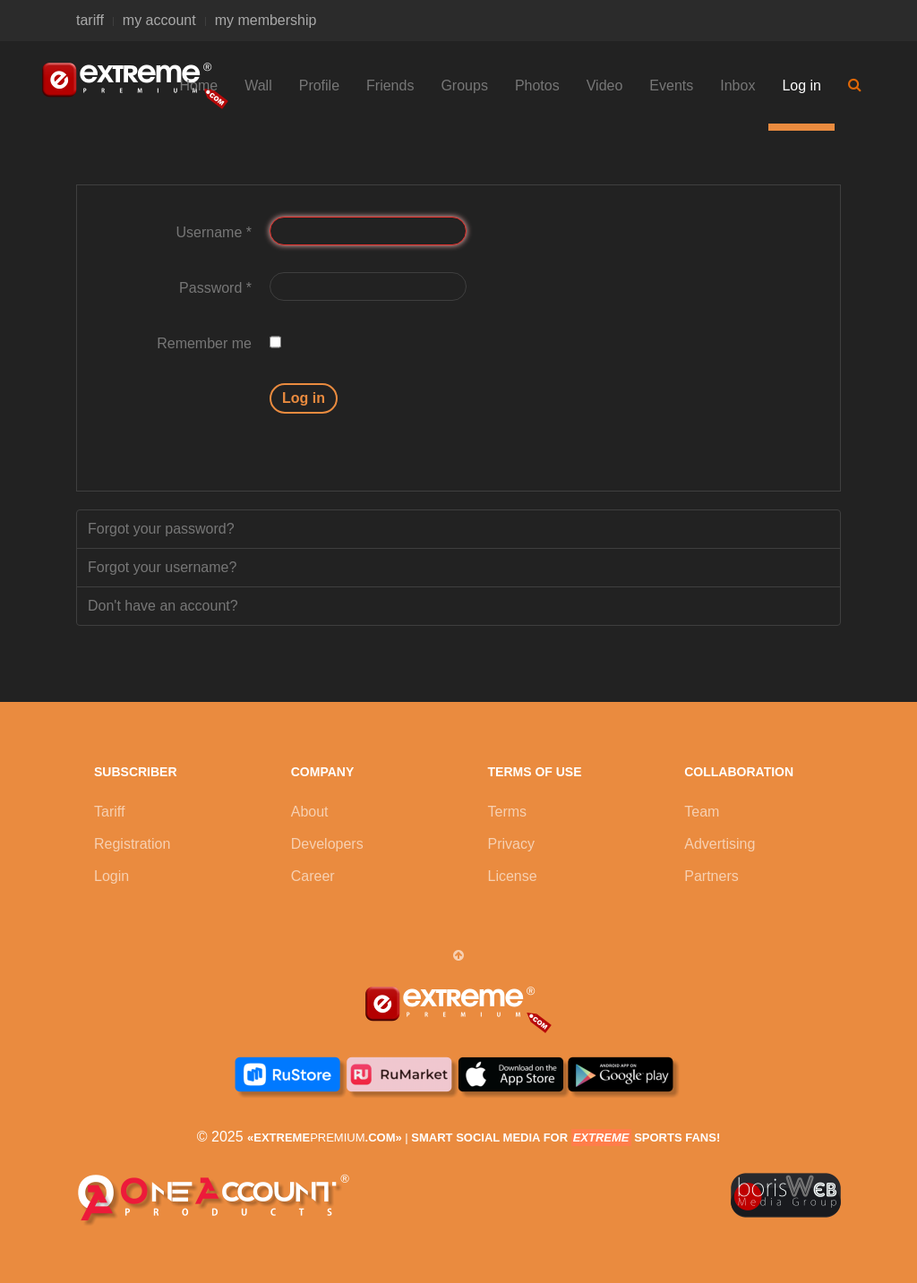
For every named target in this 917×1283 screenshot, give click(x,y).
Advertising (719, 843)
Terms (507, 811)
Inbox (737, 85)
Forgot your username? (162, 567)
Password (215, 287)
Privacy (511, 843)
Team (701, 811)
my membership (266, 20)
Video (605, 85)
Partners (711, 876)
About (310, 811)
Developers (327, 843)
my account (159, 20)
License (512, 876)
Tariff (109, 811)
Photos (537, 85)
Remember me (204, 343)
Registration (132, 843)
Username (214, 232)
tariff (90, 20)
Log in (801, 85)
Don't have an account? (163, 605)
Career (313, 876)
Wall (258, 85)
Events (671, 85)
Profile (319, 85)
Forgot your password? (161, 528)
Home (199, 85)
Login (111, 876)
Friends (390, 85)
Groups (464, 85)
